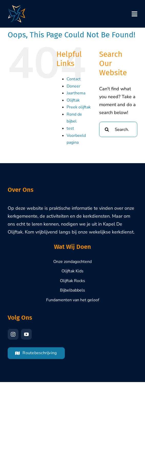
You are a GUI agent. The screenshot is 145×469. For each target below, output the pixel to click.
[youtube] (26, 334)
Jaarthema (76, 93)
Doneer (73, 86)
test (70, 128)
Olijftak (73, 100)
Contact (74, 79)
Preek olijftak (79, 107)
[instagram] (13, 334)
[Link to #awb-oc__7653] (134, 14)
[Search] (107, 129)
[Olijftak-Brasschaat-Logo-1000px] (17, 7)
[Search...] (118, 129)
